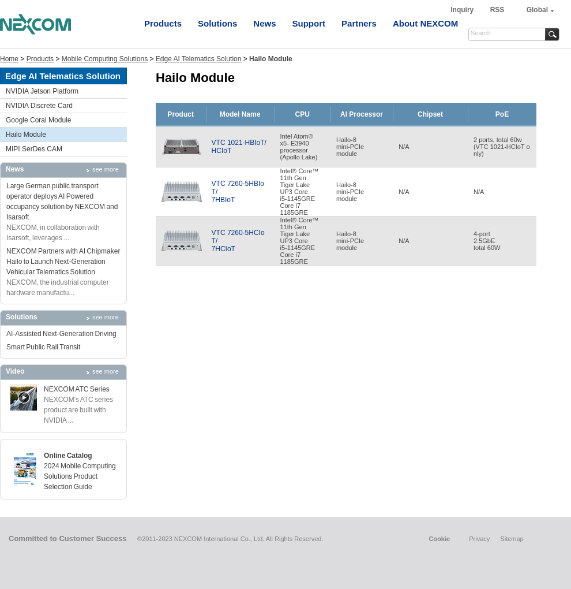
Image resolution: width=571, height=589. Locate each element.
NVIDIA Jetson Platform (42, 91)
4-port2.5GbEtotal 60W (487, 240)
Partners (359, 23)
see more (105, 169)
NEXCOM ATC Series (77, 389)
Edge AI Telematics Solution (199, 59)
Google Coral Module (38, 120)
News (264, 23)
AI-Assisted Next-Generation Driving (61, 334)
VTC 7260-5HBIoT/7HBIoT (238, 192)
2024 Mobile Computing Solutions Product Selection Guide (80, 476)
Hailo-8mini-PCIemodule (350, 146)
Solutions (217, 23)
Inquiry (462, 10)
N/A (404, 146)
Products (163, 23)
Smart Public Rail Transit (43, 347)
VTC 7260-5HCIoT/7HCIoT (238, 241)
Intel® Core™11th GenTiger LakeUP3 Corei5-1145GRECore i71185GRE (299, 191)
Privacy (479, 538)
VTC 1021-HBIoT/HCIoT (239, 147)
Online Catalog (68, 456)
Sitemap (511, 538)
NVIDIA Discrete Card (39, 106)
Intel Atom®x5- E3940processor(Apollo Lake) (299, 147)
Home (9, 59)
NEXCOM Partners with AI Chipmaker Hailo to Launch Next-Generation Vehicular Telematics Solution (63, 261)
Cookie (439, 538)
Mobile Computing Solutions (105, 59)
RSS (497, 10)
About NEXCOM (425, 23)
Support (309, 23)
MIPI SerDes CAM (34, 149)
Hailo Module (26, 135)
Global (537, 10)
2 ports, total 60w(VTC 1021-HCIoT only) (502, 146)
